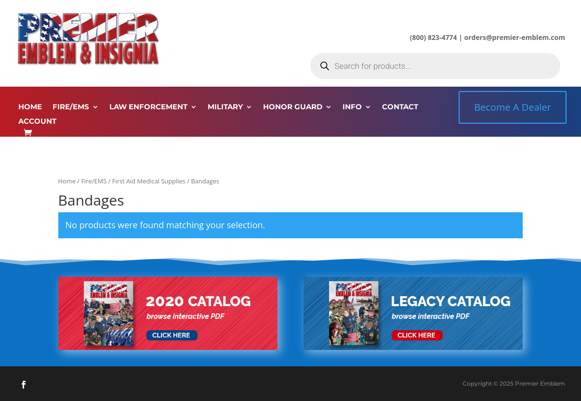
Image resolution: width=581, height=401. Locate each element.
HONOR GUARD (292, 107)
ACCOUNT (37, 122)
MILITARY (225, 107)
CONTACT (400, 107)
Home (67, 181)
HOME (30, 107)
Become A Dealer (512, 107)
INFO (352, 107)
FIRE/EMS (71, 107)
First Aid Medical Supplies (148, 181)
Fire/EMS (93, 181)
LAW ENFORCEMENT (148, 107)
